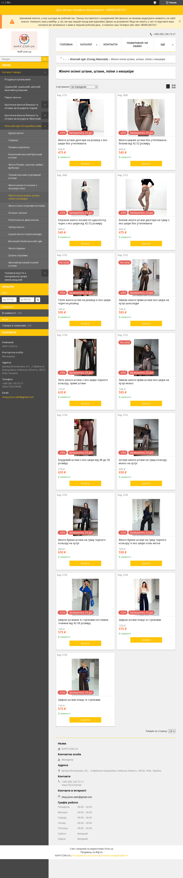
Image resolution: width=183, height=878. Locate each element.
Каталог (86, 44)
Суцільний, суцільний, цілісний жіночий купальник (22, 88)
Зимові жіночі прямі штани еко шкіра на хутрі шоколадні (144, 301)
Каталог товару (11, 72)
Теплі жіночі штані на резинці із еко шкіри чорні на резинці (84, 301)
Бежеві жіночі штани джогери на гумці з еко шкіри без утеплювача (144, 221)
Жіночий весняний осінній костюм (23, 264)
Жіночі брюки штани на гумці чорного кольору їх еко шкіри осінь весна (142, 541)
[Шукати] (45, 59)
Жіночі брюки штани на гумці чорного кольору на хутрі (82, 541)
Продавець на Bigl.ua (91, 852)
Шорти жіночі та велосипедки (25, 234)
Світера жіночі (16, 227)
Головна (66, 44)
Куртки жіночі (16, 133)
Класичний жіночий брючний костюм (25, 156)
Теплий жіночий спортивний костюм (24, 176)
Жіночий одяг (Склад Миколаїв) (23, 126)
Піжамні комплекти (19, 147)
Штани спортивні (18, 255)
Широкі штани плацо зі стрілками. (140, 620)
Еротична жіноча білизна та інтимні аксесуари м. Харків (21, 106)
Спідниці (13, 140)
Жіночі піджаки (16, 248)
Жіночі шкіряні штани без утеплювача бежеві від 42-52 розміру (142, 141)
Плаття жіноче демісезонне (23, 220)
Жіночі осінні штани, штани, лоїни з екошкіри (24, 197)
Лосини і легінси (17, 212)
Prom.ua (109, 849)
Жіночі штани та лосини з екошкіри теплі (22, 187)
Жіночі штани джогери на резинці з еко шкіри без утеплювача (82, 141)
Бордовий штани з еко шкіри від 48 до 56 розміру (84, 461)
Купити (85, 163)
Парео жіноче (13, 97)
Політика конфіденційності (114, 855)
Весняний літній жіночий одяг (25, 241)
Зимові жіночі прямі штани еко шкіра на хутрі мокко (144, 381)
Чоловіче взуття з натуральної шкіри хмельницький (16, 276)
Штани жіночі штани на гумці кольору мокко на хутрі (143, 461)
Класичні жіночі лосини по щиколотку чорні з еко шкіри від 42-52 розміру (82, 221)
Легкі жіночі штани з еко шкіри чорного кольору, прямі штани (83, 381)
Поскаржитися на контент (85, 855)
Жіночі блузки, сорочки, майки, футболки (25, 166)
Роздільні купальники (18, 79)
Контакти (110, 44)
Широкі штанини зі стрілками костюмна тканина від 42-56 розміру (83, 621)
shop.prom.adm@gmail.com (18, 397)
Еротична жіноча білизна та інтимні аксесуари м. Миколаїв (23, 117)
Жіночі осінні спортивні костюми (26, 205)
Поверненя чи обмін (137, 44)
